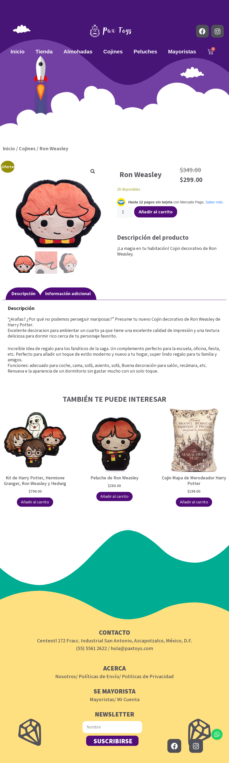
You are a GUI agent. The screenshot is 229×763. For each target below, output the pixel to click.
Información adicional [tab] (68, 293)
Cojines (113, 51)
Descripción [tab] (24, 293)
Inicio (17, 51)
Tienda (44, 51)
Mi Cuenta (128, 699)
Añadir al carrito (156, 212)
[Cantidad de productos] (125, 211)
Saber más (214, 202)
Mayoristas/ (103, 699)
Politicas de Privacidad (148, 676)
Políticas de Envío (99, 676)
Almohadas (78, 51)
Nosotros (65, 676)
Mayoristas (182, 51)
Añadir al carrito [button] (35, 502)
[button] (92, 171)
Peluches (145, 51)
